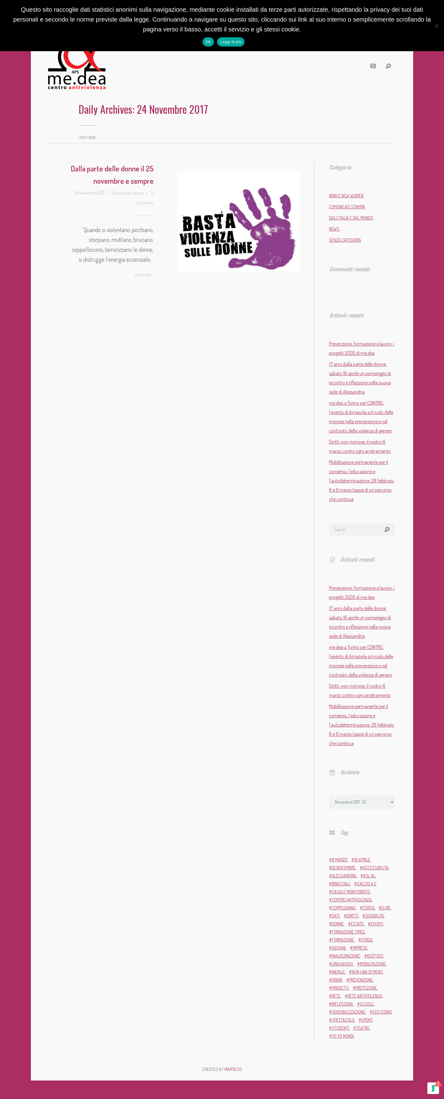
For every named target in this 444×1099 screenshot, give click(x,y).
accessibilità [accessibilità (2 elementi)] (375, 867)
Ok (208, 41)
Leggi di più (231, 41)
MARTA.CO (233, 1069)
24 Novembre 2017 (90, 192)
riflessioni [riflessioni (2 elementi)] (342, 1004)
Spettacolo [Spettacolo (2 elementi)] (343, 1020)
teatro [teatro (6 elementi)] (362, 1028)
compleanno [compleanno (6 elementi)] (344, 907)
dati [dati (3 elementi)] (335, 915)
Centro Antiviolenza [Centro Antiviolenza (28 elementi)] (352, 899)
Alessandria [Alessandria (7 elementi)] (344, 875)
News (334, 229)
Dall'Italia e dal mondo (351, 217)
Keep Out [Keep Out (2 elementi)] (375, 955)
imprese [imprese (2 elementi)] (360, 947)
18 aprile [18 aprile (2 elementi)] (362, 859)
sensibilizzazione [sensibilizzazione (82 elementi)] (348, 1012)
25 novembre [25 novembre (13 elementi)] (344, 867)
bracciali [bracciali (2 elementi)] (341, 883)
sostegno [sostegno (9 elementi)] (382, 1012)
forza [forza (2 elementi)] (366, 939)
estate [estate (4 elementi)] (357, 923)
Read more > (144, 275)
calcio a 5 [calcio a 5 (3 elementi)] (366, 883)
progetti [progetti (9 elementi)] (340, 987)
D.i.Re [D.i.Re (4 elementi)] (385, 907)
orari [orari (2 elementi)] (337, 979)
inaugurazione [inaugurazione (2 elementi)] (346, 955)
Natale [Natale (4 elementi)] (338, 971)
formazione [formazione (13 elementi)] (343, 939)
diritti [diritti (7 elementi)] (352, 915)
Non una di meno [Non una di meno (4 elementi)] (367, 971)
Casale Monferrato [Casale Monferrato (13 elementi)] (351, 891)
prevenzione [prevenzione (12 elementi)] (361, 979)
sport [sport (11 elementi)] (366, 1020)
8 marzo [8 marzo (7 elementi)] (339, 859)
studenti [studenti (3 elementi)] (340, 1028)
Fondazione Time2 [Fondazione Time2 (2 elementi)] (348, 931)
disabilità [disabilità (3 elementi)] (374, 915)
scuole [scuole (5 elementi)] (367, 1004)
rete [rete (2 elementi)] (336, 996)
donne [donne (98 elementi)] (338, 923)
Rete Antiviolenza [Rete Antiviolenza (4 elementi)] (364, 996)
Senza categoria (345, 240)
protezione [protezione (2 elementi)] (366, 987)
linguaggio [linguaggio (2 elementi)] (342, 963)
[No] (436, 26)
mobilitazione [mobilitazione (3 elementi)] (373, 963)
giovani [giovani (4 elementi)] (339, 947)
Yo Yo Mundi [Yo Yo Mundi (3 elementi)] (343, 1036)
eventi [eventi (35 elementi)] (377, 923)
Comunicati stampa (128, 192)
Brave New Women (346, 195)
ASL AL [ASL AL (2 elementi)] (369, 875)
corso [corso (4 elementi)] (369, 907)
